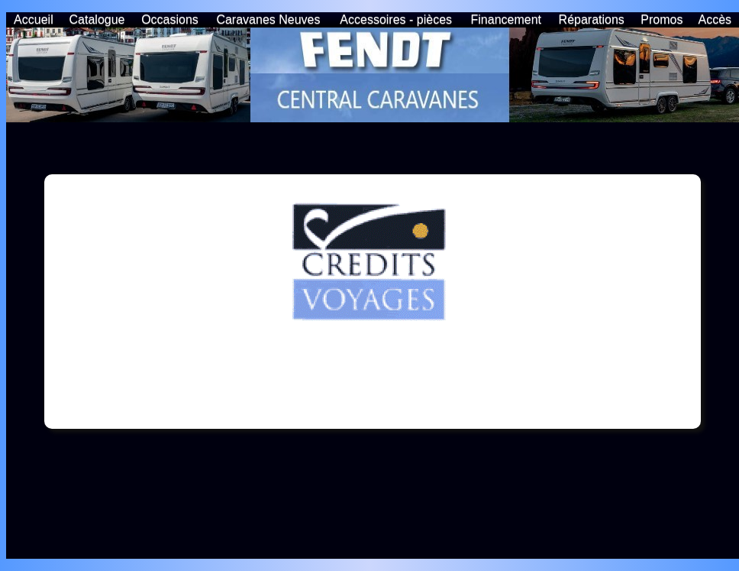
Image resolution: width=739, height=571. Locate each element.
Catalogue (97, 19)
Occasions (169, 19)
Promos (662, 19)
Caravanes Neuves (268, 19)
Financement (506, 19)
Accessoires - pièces (396, 19)
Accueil (33, 19)
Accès (715, 19)
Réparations (591, 19)
